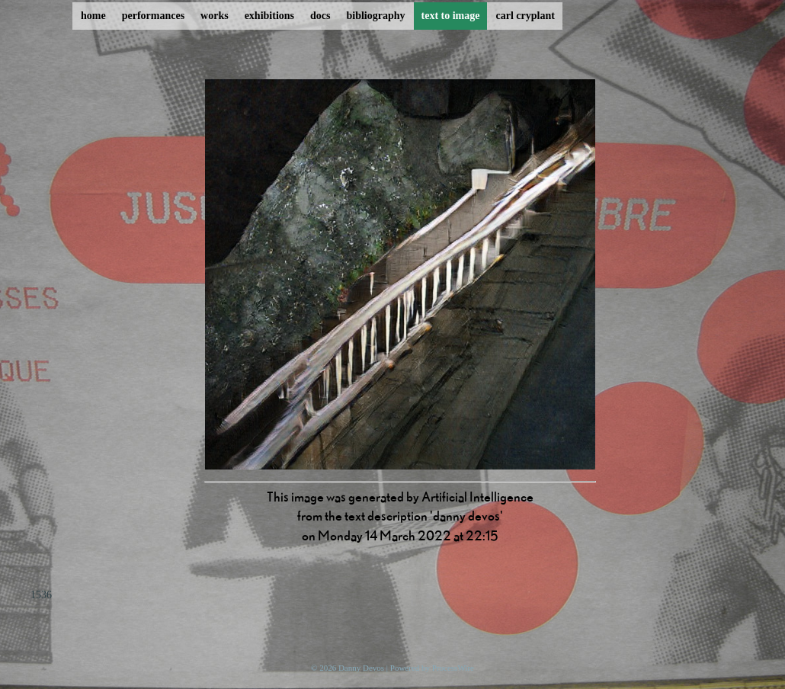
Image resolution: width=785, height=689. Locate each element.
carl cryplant (524, 15)
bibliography (375, 15)
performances (153, 15)
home (93, 15)
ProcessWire (453, 667)
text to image (450, 15)
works (214, 15)
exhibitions (269, 15)
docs (320, 15)
